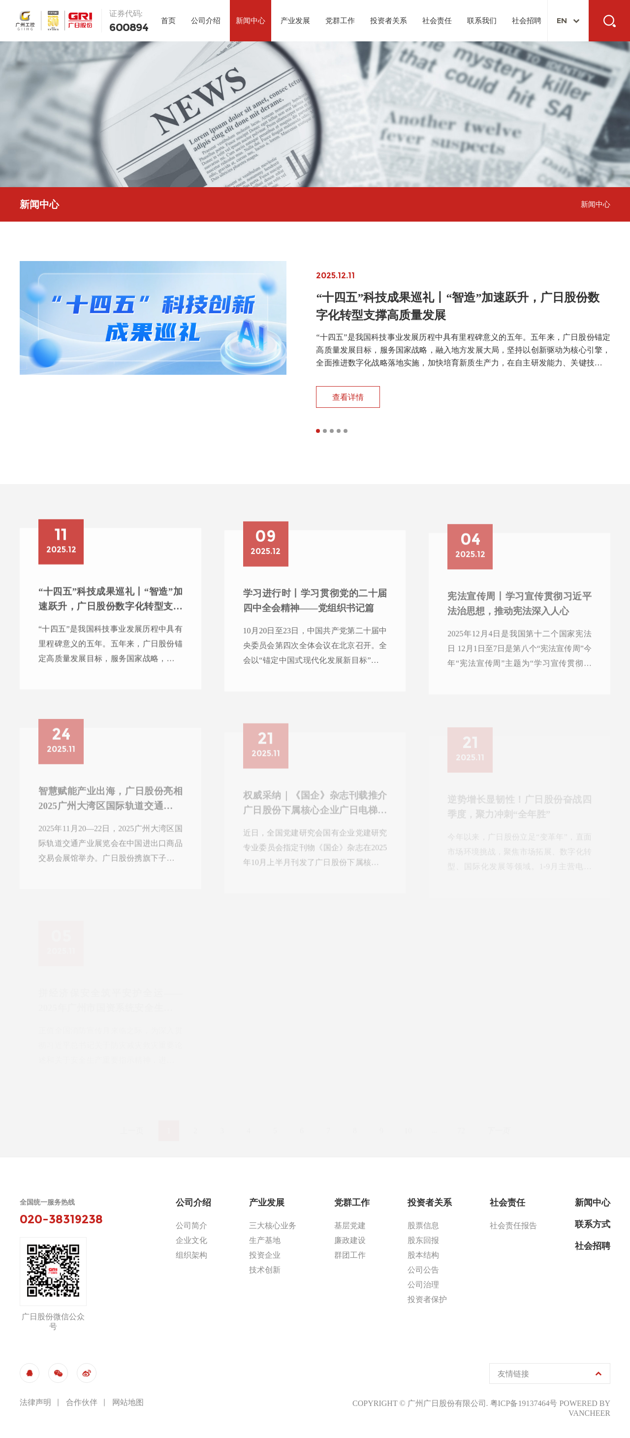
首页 (168, 21)
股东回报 (423, 1240)
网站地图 (128, 1402)
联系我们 (482, 21)
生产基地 (265, 1240)
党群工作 (340, 21)
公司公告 (423, 1270)
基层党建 (350, 1225)
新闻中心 (250, 21)
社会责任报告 (513, 1225)
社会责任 (437, 21)
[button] (318, 432)
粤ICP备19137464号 (524, 1403)
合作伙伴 (81, 1402)
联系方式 (592, 1224)
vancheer (589, 1413)
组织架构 (191, 1255)
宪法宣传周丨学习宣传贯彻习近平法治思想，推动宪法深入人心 (519, 616)
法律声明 (35, 1402)
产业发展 (295, 21)
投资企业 (265, 1255)
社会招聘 (526, 21)
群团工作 (350, 1255)
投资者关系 (388, 21)
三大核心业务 (272, 1225)
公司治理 (423, 1284)
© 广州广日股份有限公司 (442, 1403)
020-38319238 (61, 1219)
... (435, 1120)
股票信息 (423, 1225)
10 (408, 1120)
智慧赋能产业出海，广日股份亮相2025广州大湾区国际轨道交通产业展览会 (110, 811)
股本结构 (423, 1255)
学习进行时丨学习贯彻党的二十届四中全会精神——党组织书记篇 (315, 612)
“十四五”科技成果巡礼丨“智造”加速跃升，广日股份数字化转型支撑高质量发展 (110, 609)
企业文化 (191, 1240)
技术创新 (265, 1270)
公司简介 (191, 1225)
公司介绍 (205, 21)
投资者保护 (427, 1299)
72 (461, 1120)
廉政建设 (350, 1240)
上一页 (132, 1120)
